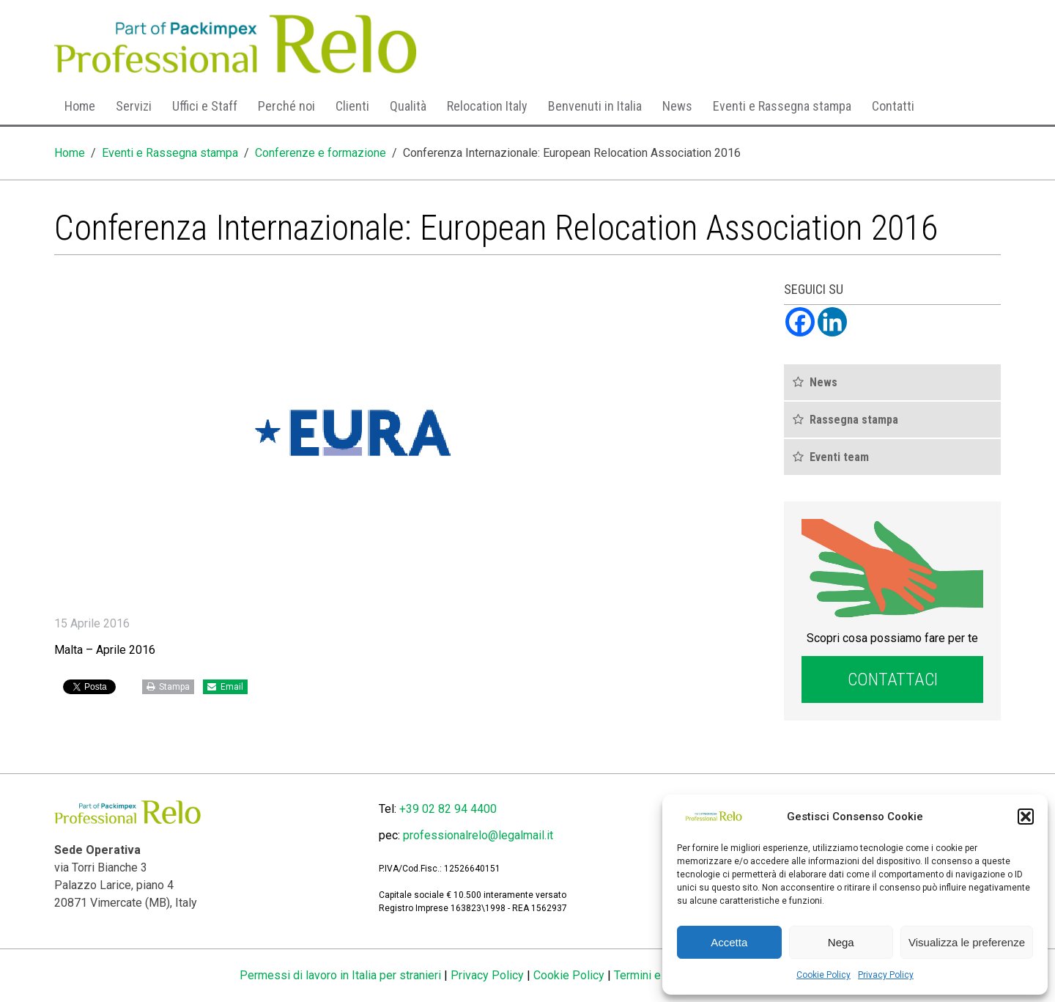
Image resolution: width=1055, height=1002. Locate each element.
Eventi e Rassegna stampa (782, 106)
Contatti (893, 106)
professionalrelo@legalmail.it (478, 835)
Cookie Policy (823, 975)
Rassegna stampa (854, 420)
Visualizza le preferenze (966, 942)
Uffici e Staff (204, 106)
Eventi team (839, 457)
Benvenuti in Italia (595, 106)
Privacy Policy (886, 975)
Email (225, 687)
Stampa (168, 687)
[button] (1025, 816)
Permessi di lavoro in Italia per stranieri (340, 975)
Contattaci (893, 679)
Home (79, 106)
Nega (841, 942)
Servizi (134, 106)
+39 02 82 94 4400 (448, 809)
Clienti (352, 106)
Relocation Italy (487, 106)
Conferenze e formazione (320, 153)
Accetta (729, 942)
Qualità (408, 106)
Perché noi (286, 106)
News (677, 106)
